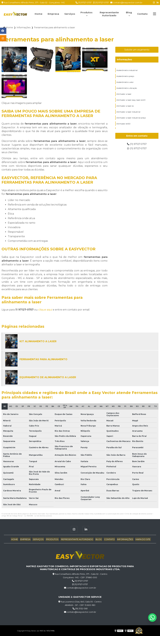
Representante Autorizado (109, 14)
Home (38, 13)
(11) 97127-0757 (84, 2)
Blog (128, 12)
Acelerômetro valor (125, 82)
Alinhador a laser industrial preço (131, 119)
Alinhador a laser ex (125, 107)
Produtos (87, 12)
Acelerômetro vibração (126, 88)
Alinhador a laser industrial (128, 113)
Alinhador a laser (123, 94)
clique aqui (45, 309)
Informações (124, 59)
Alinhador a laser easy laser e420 (130, 101)
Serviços (70, 13)
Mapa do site (139, 539)
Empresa (53, 13)
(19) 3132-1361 (80, 608)
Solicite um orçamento (136, 49)
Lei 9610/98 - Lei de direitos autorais (38, 515)
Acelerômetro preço (125, 76)
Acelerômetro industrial (127, 70)
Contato (142, 13)
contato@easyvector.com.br (126, 2)
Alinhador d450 (123, 125)
